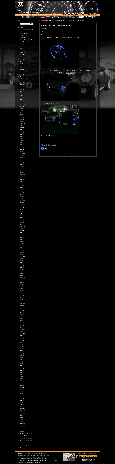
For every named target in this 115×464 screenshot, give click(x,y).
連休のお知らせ (23, 37)
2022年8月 (22, 110)
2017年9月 (22, 232)
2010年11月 (22, 385)
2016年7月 (22, 262)
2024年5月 (22, 78)
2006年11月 (22, 423)
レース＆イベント (38, 457)
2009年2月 (22, 400)
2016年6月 (22, 265)
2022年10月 (22, 106)
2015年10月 (22, 282)
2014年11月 (22, 305)
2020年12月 (22, 149)
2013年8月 (22, 338)
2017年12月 (22, 226)
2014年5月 (22, 318)
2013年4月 (22, 346)
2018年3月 (22, 220)
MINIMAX (39, 455)
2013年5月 (22, 344)
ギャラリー (45, 457)
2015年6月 (22, 290)
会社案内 (53, 458)
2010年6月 (22, 393)
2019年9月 (22, 181)
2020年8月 (22, 157)
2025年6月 (22, 63)
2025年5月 (22, 65)
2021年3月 (22, 142)
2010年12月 (22, 383)
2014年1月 (22, 327)
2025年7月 (22, 61)
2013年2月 (22, 350)
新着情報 (21, 15)
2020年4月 (22, 166)
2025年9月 (22, 57)
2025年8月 (22, 59)
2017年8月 (22, 235)
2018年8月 (22, 209)
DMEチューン (57, 15)
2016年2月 (22, 273)
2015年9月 (22, 284)
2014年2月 (22, 325)
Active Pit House (47, 20)
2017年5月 (22, 241)
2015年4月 (22, 295)
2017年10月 (22, 230)
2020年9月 (22, 155)
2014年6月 (22, 316)
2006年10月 (22, 426)
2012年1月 (22, 368)
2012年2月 (22, 365)
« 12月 (19, 447)
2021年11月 (22, 125)
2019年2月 (22, 196)
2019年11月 (22, 177)
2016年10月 (22, 256)
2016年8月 (22, 260)
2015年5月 (22, 293)
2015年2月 (22, 299)
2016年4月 (22, 269)
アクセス (41, 458)
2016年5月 (22, 267)
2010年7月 (22, 391)
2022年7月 (22, 112)
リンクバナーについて (45, 460)
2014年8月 (22, 312)
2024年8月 (22, 74)
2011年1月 (22, 381)
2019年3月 (22, 194)
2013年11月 (22, 331)
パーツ (34, 15)
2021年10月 (22, 127)
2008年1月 (22, 406)
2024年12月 (22, 69)
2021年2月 (22, 145)
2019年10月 (22, 179)
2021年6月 (22, 136)
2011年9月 (22, 372)
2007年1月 (22, 421)
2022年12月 (22, 102)
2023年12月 (22, 82)
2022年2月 (22, 119)
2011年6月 (22, 376)
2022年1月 (22, 121)
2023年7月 (22, 89)
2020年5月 (22, 164)
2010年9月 (22, 389)
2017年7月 (22, 237)
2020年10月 (22, 153)
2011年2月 (22, 378)
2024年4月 (22, 80)
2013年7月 (22, 340)
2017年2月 (22, 248)
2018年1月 (22, 224)
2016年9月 (22, 258)
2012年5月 (22, 361)
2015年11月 (22, 280)
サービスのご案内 (22, 458)
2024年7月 (22, 76)
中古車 (28, 15)
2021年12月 (22, 123)
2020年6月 (22, 162)
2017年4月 (22, 243)
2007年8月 (22, 417)
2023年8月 (22, 87)
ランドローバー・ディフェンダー (25, 457)
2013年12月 (22, 329)
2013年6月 (22, 342)
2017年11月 (22, 228)
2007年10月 (22, 413)
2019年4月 (22, 192)
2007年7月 (22, 419)
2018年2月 (22, 222)
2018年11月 (22, 202)
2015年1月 (22, 301)
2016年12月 (22, 252)
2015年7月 (22, 288)
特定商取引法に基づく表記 (24, 460)
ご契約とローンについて (32, 458)
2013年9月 (22, 335)
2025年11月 (22, 52)
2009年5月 (22, 398)
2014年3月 (22, 323)
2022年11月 (22, 104)
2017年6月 (22, 239)
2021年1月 (22, 147)
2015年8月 (22, 286)
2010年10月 (22, 387)
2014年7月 (22, 314)
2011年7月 (22, 374)
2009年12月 (22, 396)
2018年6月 (22, 213)
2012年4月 (22, 363)
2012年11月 (22, 355)
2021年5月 (22, 138)
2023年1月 (22, 99)
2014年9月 (22, 310)
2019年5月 (22, 190)
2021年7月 (22, 134)
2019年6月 (22, 187)
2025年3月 (22, 67)
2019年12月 (22, 175)
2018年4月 (22, 217)
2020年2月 (22, 170)
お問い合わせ (47, 458)
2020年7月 (22, 160)
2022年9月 (22, 108)
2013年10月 (22, 333)
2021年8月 (22, 132)
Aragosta (48, 15)
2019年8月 (22, 183)
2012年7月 (22, 359)
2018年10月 (22, 205)
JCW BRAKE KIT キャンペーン (25, 455)
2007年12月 (22, 408)
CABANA (41, 15)
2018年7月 (22, 211)
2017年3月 (22, 245)
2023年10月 (22, 84)
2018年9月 (22, 207)
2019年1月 (22, 198)
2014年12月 (22, 303)
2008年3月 (22, 402)
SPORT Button (45, 455)
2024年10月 (22, 72)
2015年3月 (22, 297)
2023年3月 (22, 95)
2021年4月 (22, 140)
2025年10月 (22, 54)
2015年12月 (22, 278)
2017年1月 (22, 250)
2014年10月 (22, 308)
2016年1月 (22, 275)
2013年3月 (22, 348)
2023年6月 (22, 91)
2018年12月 (22, 200)
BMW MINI (58, 20)
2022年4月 (22, 117)
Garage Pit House (21, 0)
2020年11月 (22, 151)
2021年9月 (22, 129)
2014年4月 (22, 320)
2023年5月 (22, 93)
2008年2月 (22, 404)
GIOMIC (35, 455)
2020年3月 (22, 168)
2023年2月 (22, 97)
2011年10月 (22, 370)
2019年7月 (22, 185)
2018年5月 (22, 215)
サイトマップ (54, 460)
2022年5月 (22, 114)
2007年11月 (22, 411)
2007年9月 (22, 415)
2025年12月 (22, 50)
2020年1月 (22, 172)
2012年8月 (22, 357)
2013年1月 (22, 353)
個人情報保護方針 (35, 460)
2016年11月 (22, 254)
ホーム (40, 20)
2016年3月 (22, 271)
